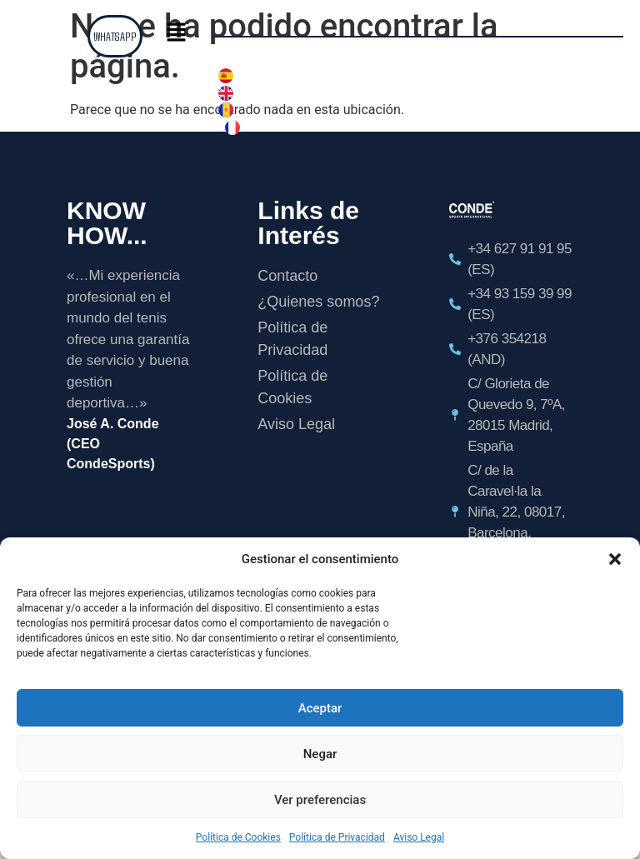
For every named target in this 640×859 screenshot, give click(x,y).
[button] (615, 559)
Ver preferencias (320, 799)
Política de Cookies (238, 837)
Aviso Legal (418, 837)
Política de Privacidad (337, 837)
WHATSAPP (114, 35)
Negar (320, 754)
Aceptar (320, 708)
